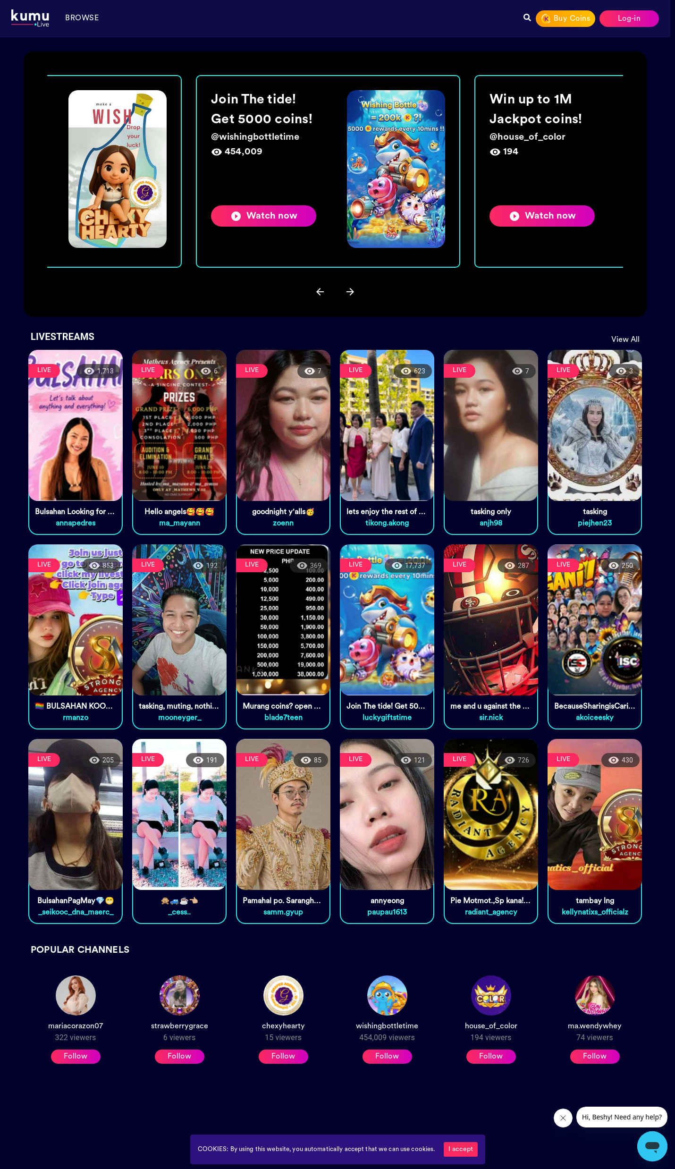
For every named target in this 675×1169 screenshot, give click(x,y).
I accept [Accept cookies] (460, 1149)
